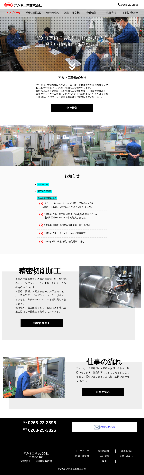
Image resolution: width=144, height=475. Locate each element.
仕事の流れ (126, 451)
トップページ (82, 451)
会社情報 (104, 456)
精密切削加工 (104, 451)
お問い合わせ (126, 456)
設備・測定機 (82, 456)
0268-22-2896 (128, 4)
